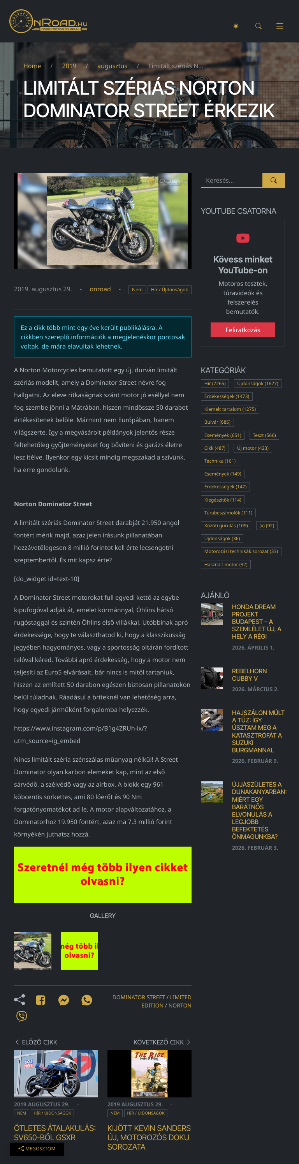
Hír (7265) (215, 383)
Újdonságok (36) (222, 538)
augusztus (112, 66)
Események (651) (222, 435)
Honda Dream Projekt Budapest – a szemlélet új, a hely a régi (256, 622)
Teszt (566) (264, 435)
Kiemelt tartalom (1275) (230, 409)
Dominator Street (139, 997)
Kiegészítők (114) (222, 500)
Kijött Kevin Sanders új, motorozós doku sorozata (149, 1137)
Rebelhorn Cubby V (249, 674)
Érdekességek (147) (225, 486)
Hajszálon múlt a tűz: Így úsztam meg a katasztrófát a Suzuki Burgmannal (258, 731)
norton (180, 1005)
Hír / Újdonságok (169, 289)
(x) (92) (266, 525)
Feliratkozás (243, 330)
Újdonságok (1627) (257, 383)
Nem (137, 289)
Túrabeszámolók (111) (228, 512)
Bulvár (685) (217, 422)
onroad (100, 289)
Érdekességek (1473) (226, 396)
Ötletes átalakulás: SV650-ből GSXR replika (55, 1137)
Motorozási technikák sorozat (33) (241, 551)
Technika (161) (220, 461)
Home (32, 66)
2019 (69, 66)
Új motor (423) (253, 448)
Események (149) (222, 473)
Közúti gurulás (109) (226, 525)
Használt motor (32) (226, 564)
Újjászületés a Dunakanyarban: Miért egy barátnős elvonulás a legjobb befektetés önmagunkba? (259, 810)
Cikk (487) (214, 448)
